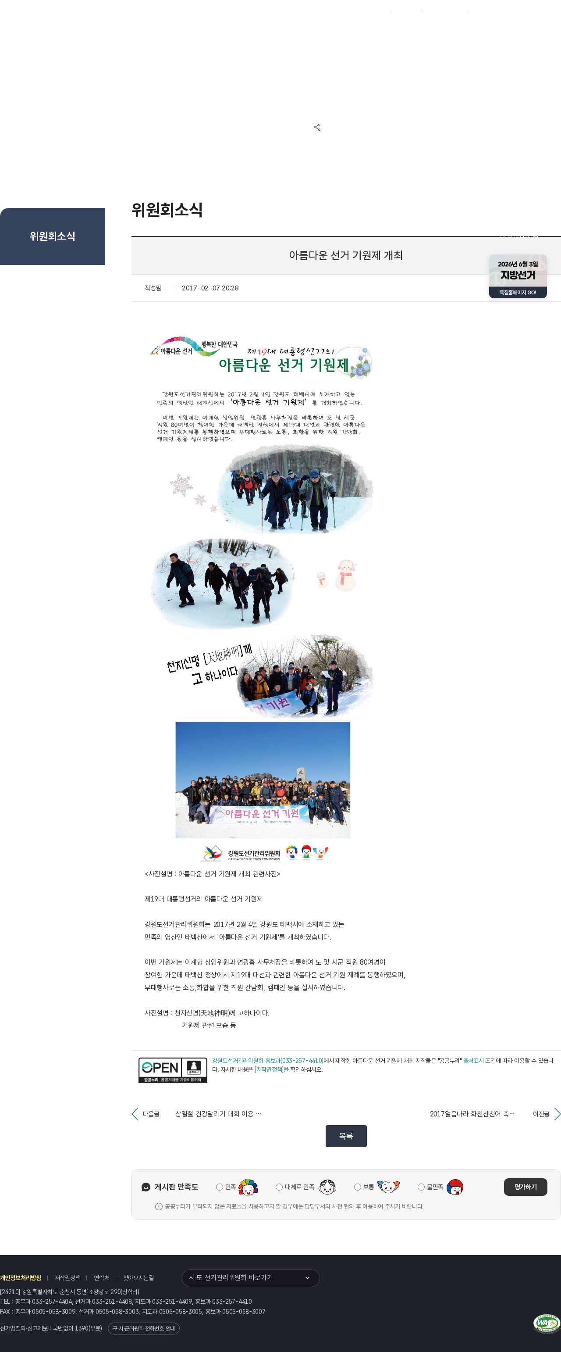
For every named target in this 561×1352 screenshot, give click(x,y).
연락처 (101, 1277)
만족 (230, 1187)
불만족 (435, 1187)
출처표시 (473, 1060)
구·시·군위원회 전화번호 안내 (144, 1328)
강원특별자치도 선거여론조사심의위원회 (410, 65)
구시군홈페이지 (444, 9)
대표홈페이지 (371, 9)
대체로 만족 (299, 1187)
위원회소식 (223, 31)
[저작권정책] (269, 1069)
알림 (307, 31)
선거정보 (266, 31)
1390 (82, 1328)
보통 (368, 1187)
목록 (346, 1136)
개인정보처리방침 (20, 1277)
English (481, 9)
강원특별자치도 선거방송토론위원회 (410, 31)
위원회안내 (346, 31)
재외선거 (406, 9)
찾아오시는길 (138, 1277)
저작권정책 (68, 1277)
